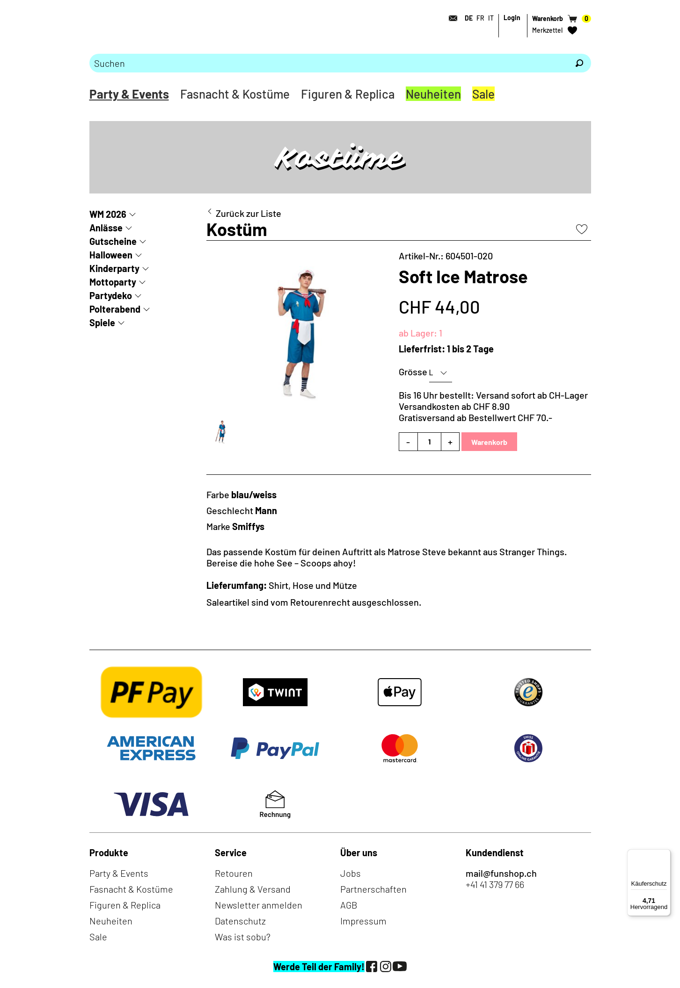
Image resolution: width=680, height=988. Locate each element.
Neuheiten (433, 93)
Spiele (102, 322)
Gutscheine (113, 241)
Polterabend (114, 309)
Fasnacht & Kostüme (235, 93)
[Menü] (665, 854)
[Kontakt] (451, 18)
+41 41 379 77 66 (495, 884)
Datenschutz (240, 920)
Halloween (110, 254)
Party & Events (129, 93)
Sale (483, 93)
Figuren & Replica (348, 93)
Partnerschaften (373, 889)
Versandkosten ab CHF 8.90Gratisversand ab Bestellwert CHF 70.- (475, 412)
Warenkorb (489, 441)
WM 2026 (107, 214)
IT (491, 18)
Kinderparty (114, 268)
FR (480, 18)
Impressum (363, 920)
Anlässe (106, 227)
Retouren (234, 873)
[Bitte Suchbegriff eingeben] (328, 63)
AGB (349, 904)
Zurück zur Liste (248, 213)
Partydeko (110, 295)
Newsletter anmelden (258, 904)
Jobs (350, 873)
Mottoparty (112, 281)
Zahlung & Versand (253, 889)
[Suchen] (579, 63)
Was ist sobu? (243, 936)
